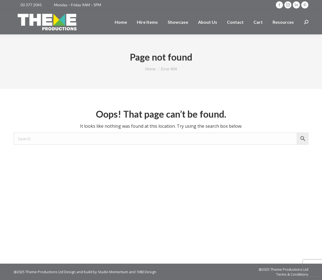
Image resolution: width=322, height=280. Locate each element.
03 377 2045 (31, 5)
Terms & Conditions (292, 274)
